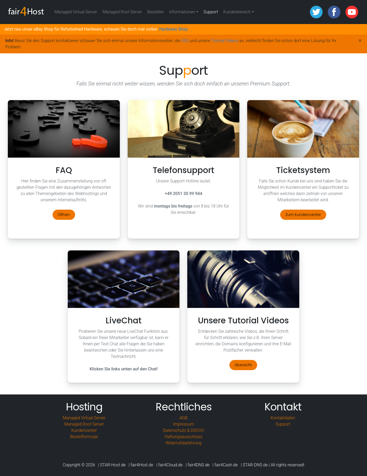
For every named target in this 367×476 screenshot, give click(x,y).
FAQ (185, 40)
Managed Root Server (122, 11)
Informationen (182, 11)
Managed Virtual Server (75, 11)
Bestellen (157, 11)
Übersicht (243, 365)
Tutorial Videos (224, 40)
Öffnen (64, 214)
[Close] (360, 41)
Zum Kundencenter (303, 214)
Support (211, 11)
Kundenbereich (237, 11)
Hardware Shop (173, 29)
